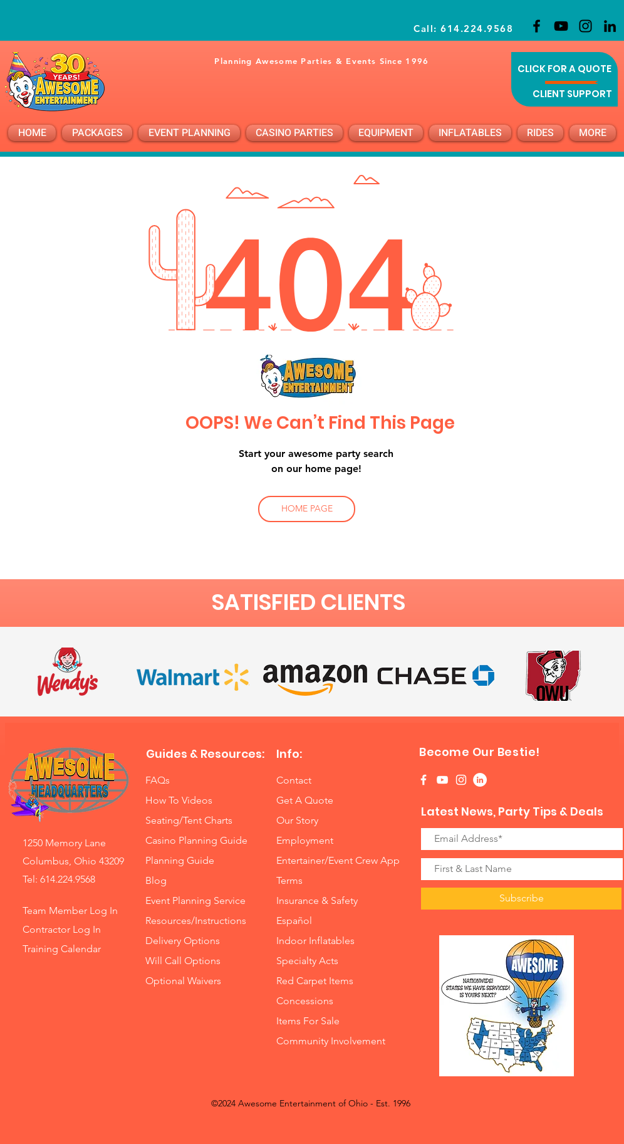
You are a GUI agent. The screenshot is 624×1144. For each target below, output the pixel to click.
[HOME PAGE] (306, 509)
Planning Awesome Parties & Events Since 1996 (321, 61)
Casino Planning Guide (196, 840)
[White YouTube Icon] (442, 780)
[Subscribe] (521, 899)
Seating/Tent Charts (188, 820)
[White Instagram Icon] (461, 780)
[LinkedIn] (609, 26)
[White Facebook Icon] (423, 780)
